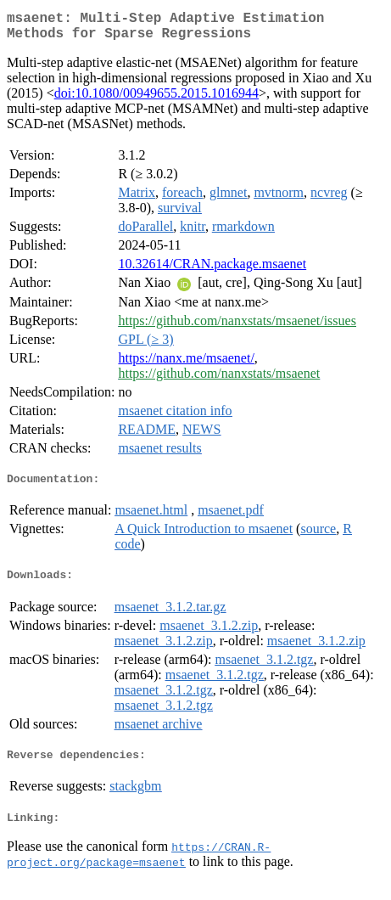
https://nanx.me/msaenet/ (186, 364)
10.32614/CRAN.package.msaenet (212, 270)
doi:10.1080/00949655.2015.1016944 (156, 100)
